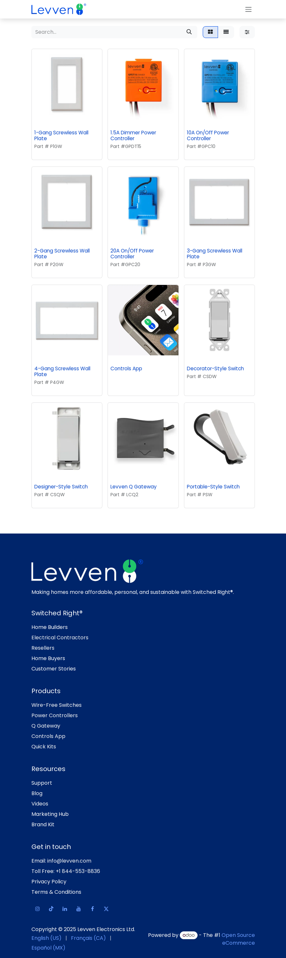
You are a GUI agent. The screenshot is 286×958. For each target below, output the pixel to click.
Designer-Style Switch (61, 486)
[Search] (189, 32)
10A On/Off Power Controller (208, 135)
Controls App (126, 368)
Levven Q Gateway (133, 486)
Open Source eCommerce (238, 939)
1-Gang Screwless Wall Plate (61, 135)
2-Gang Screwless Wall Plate (62, 253)
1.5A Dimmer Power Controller (133, 135)
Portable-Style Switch (213, 486)
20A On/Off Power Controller (132, 253)
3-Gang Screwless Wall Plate (214, 253)
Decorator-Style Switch (215, 368)
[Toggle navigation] (248, 9)
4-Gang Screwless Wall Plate (62, 371)
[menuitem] (46, 938)
